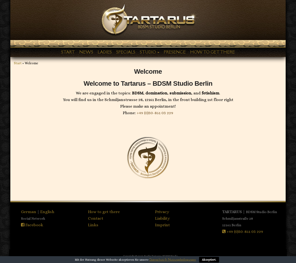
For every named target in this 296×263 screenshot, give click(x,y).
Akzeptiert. (209, 259)
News (86, 52)
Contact (95, 218)
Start (68, 52)
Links (93, 225)
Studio (149, 52)
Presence (175, 52)
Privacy (162, 211)
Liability (162, 218)
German (29, 211)
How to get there (212, 52)
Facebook (32, 225)
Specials (125, 52)
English (47, 211)
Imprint (162, 225)
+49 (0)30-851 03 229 (155, 112)
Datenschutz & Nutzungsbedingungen (172, 260)
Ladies (105, 52)
